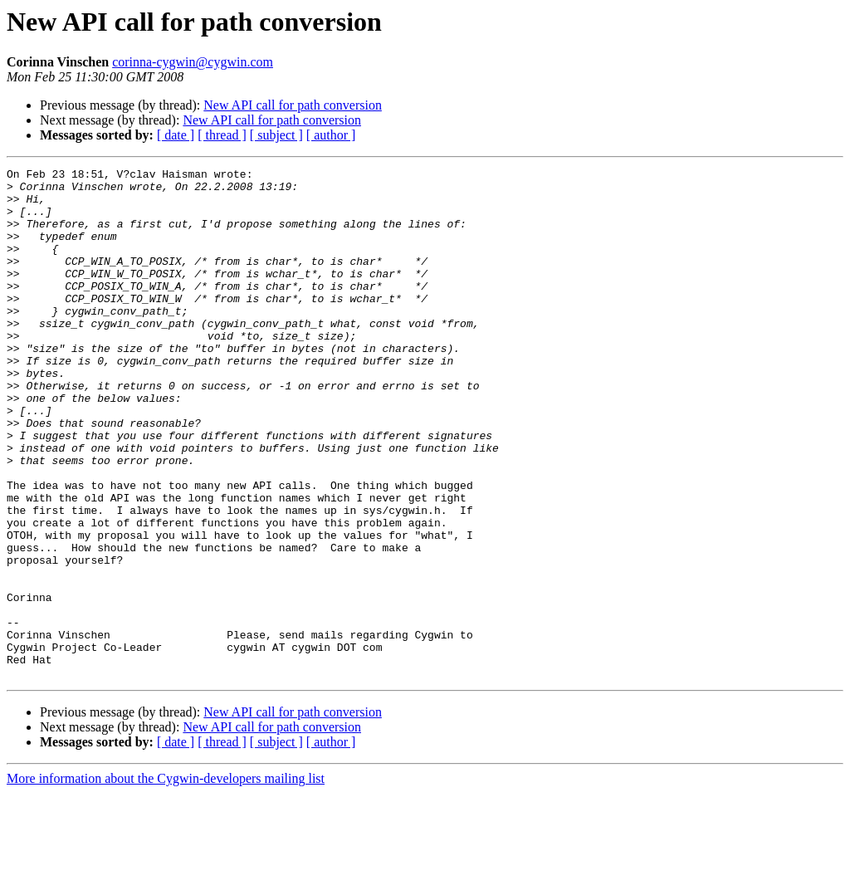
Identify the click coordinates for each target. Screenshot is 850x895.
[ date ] (175, 135)
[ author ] (331, 135)
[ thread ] (222, 135)
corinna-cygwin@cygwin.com (192, 62)
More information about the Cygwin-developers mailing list (166, 880)
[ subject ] (276, 135)
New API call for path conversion (292, 105)
